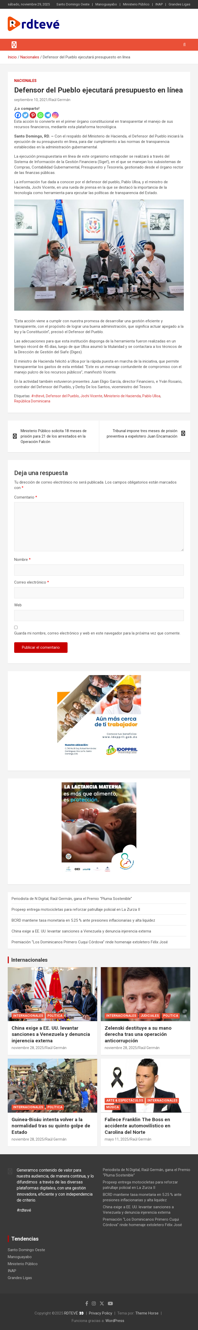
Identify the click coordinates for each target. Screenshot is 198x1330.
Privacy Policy (100, 1313)
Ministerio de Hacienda (122, 396)
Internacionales (29, 960)
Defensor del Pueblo (62, 396)
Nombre (22, 559)
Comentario (25, 497)
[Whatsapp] (40, 115)
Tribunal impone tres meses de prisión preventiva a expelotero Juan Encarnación (142, 434)
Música (112, 1107)
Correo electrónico (31, 582)
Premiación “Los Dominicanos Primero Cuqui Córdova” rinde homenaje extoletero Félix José (90, 942)
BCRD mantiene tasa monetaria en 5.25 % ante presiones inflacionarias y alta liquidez (83, 920)
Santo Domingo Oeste (72, 4)
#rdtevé (37, 396)
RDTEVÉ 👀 (74, 1313)
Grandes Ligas (179, 4)
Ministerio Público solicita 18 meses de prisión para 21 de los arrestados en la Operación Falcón (54, 436)
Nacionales (25, 81)
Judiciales (150, 1016)
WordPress (114, 1320)
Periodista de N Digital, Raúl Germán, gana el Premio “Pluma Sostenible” (72, 898)
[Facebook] (18, 115)
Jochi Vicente (91, 396)
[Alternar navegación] (14, 45)
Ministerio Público (136, 4)
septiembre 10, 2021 (31, 100)
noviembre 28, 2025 (28, 1048)
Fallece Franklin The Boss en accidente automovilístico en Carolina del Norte (137, 1126)
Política (54, 1016)
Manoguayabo (106, 4)
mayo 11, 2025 (117, 1139)
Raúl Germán (59, 100)
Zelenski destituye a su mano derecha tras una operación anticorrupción (138, 1034)
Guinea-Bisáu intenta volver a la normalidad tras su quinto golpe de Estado (51, 1126)
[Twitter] (25, 115)
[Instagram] (55, 115)
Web (18, 605)
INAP (159, 4)
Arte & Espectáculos (124, 1100)
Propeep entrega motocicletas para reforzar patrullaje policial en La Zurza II (76, 909)
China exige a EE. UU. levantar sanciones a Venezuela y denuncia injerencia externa (81, 931)
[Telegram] (48, 115)
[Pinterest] (33, 115)
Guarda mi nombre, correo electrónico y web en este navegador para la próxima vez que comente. (97, 633)
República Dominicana (32, 401)
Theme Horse (147, 1313)
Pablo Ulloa (151, 396)
